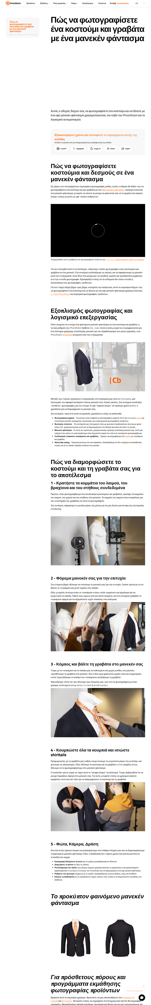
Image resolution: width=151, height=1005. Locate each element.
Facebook (126, 997)
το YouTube (67, 1001)
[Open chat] (142, 997)
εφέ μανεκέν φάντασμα (113, 189)
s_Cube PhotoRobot (60, 294)
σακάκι (128, 436)
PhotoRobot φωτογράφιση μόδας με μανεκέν (125, 259)
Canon (138, 418)
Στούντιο (102, 3)
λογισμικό (67, 334)
